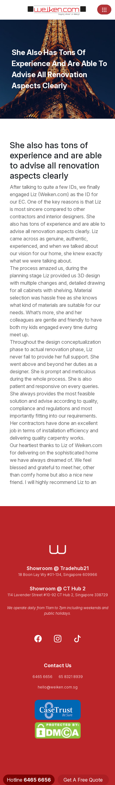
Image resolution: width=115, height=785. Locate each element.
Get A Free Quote (83, 780)
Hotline (29, 780)
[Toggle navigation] (104, 9)
